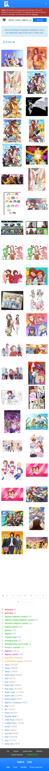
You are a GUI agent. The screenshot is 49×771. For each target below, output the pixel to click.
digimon (8, 651)
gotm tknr (9, 613)
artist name (10, 675)
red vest (8, 733)
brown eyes (10, 692)
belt (6, 678)
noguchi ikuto (11, 637)
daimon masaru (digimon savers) (19, 620)
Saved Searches (17, 755)
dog (6, 706)
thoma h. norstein (13, 647)
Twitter (15, 767)
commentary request (14, 661)
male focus (10, 720)
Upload (15, 751)
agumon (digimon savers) (16, 616)
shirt (6, 737)
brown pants (10, 699)
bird (6, 682)
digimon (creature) (13, 702)
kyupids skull (10, 716)
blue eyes (9, 689)
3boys (7, 671)
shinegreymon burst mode (16, 644)
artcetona (9, 609)
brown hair (9, 696)
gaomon (8, 630)
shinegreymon (11, 641)
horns (7, 713)
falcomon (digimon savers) (17, 623)
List (8, 751)
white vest (9, 744)
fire (6, 709)
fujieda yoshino (11, 627)
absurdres (9, 658)
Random (39, 751)
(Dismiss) (35, 14)
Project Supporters (36, 767)
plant (7, 730)
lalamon (8, 634)
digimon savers (11, 654)
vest (6, 740)
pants (7, 726)
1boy (7, 665)
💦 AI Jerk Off (9, 42)
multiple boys (11, 723)
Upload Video (27, 751)
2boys (7, 668)
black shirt (9, 685)
